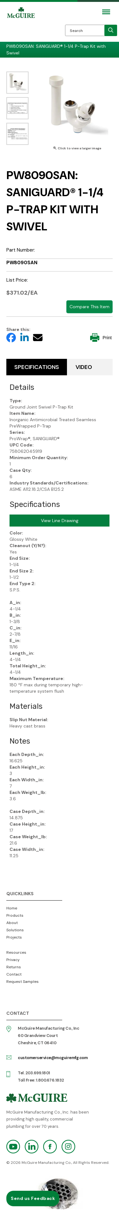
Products (14, 915)
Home (11, 908)
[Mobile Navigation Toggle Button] (106, 12)
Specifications (36, 367)
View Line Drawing (59, 520)
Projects (14, 937)
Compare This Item (89, 306)
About (12, 922)
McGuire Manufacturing (21, 26)
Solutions (15, 930)
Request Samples (22, 981)
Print (101, 337)
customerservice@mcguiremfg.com (53, 1057)
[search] (110, 30)
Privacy (13, 959)
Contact (14, 974)
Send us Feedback (33, 1198)
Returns (13, 967)
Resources (16, 952)
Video (84, 367)
